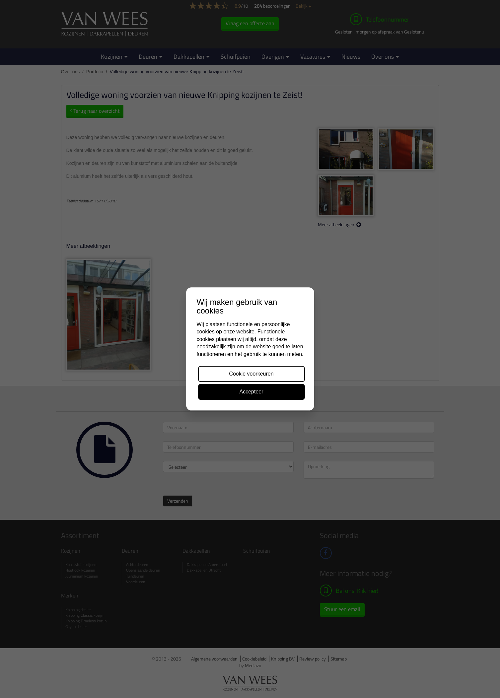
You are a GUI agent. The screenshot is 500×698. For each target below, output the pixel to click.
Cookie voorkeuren (251, 374)
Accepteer (251, 392)
